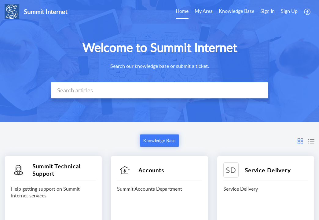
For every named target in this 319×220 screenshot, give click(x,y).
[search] (159, 90)
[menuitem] (182, 11)
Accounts (151, 170)
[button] (307, 12)
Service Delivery (268, 170)
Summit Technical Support (56, 170)
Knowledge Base (236, 11)
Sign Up (289, 11)
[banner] (159, 61)
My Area (204, 11)
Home (182, 11)
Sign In (267, 11)
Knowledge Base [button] (159, 140)
